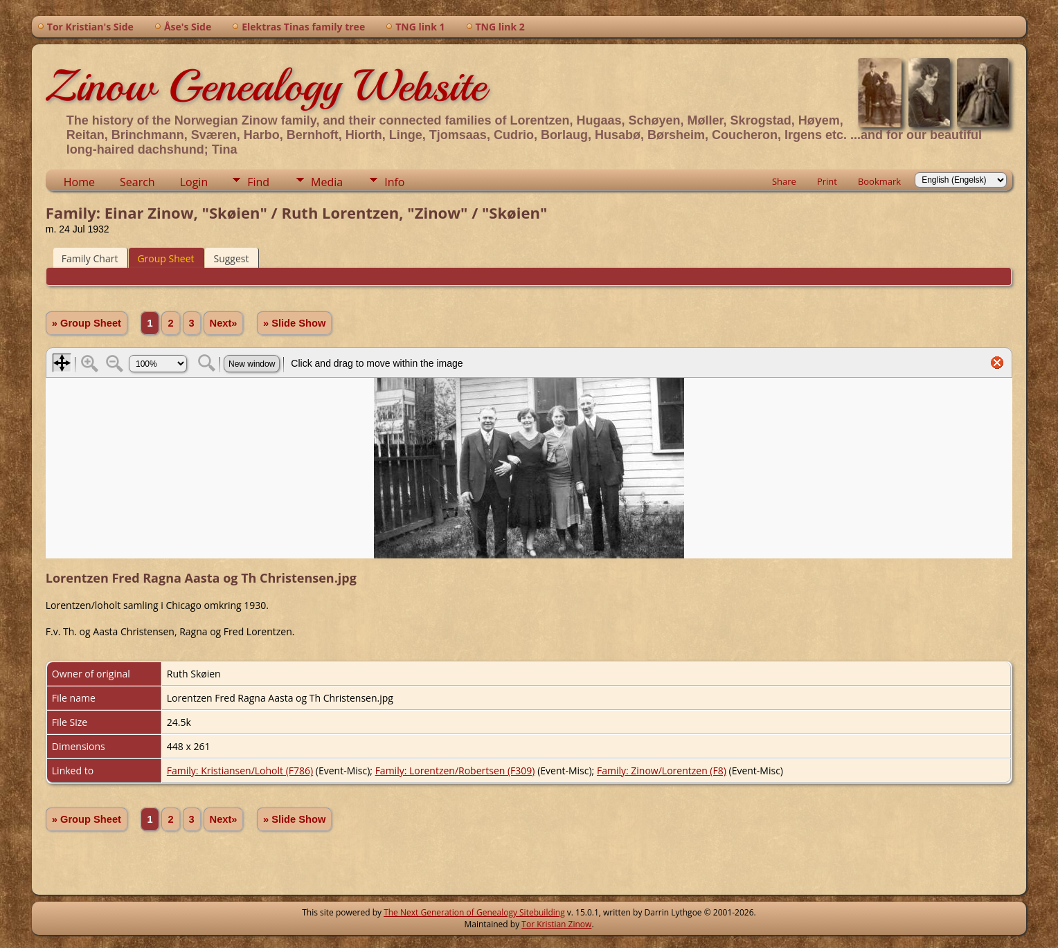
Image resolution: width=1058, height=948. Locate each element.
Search (137, 182)
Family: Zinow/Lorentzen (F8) (661, 770)
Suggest (231, 258)
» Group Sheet (86, 323)
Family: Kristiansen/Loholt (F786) (240, 770)
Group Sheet (165, 258)
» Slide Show (294, 323)
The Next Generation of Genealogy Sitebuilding (474, 912)
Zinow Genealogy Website (266, 85)
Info (394, 182)
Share (784, 181)
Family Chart (90, 258)
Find (258, 182)
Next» (223, 323)
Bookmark (879, 181)
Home (79, 182)
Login (194, 182)
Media (327, 182)
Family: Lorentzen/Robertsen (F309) (455, 770)
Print (827, 181)
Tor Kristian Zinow (556, 924)
